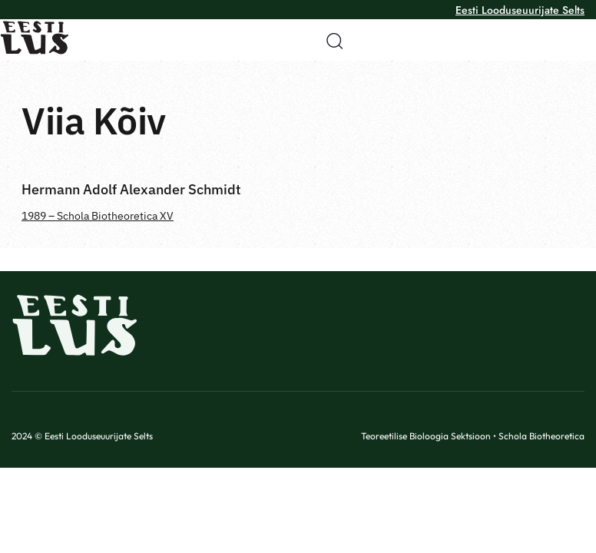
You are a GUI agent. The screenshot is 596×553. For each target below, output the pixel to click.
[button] (329, 40)
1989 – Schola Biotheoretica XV (98, 216)
